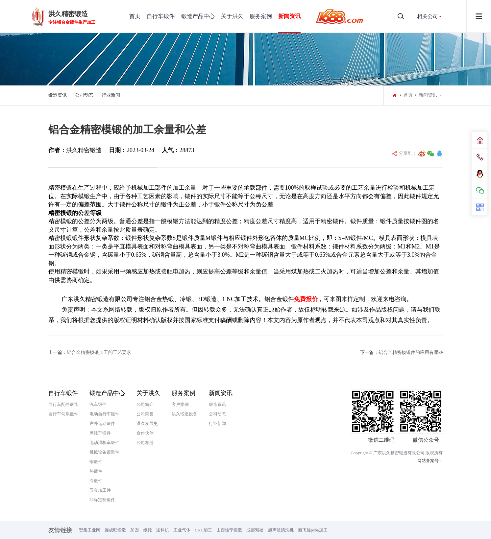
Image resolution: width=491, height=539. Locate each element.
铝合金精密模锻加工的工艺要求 (99, 352)
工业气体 (181, 529)
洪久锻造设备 (184, 413)
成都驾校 (254, 529)
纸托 (147, 529)
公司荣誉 (145, 413)
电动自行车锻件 (104, 413)
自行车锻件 (161, 16)
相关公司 (427, 16)
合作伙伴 (145, 433)
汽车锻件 (98, 404)
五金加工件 (100, 490)
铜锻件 (95, 461)
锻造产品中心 (198, 16)
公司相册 (145, 442)
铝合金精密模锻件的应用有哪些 (411, 352)
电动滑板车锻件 (104, 442)
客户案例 (180, 404)
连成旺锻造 (115, 529)
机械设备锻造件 (104, 452)
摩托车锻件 (100, 433)
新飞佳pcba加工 (313, 529)
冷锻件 (95, 480)
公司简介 (145, 404)
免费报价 (306, 299)
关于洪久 (232, 16)
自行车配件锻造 (63, 404)
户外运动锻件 (102, 423)
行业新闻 (111, 95)
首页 (134, 16)
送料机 (162, 529)
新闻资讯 (289, 16)
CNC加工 (203, 529)
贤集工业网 (89, 529)
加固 (134, 529)
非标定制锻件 (102, 499)
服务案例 (261, 16)
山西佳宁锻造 (229, 529)
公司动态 (84, 95)
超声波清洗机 (281, 529)
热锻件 (95, 471)
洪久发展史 (147, 423)
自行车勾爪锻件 (63, 413)
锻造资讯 (57, 95)
